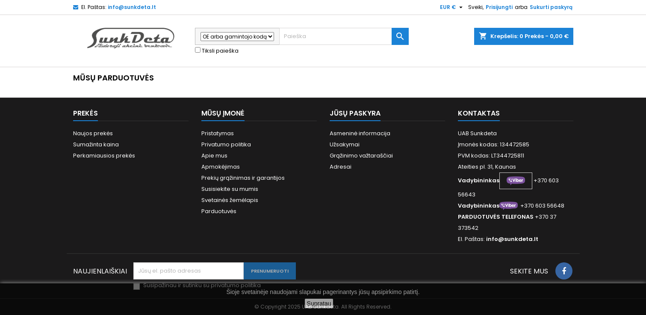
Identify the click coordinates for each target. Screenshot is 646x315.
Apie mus (214, 156)
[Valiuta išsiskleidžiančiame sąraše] (452, 7)
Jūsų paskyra (355, 113)
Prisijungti (499, 7)
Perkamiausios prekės (104, 156)
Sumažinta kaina (96, 144)
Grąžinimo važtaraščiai (361, 156)
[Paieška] (344, 36)
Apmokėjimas (220, 167)
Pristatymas (217, 133)
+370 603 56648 (542, 206)
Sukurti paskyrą (551, 7)
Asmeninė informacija (360, 133)
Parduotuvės (218, 211)
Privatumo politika (226, 144)
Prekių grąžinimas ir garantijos (243, 178)
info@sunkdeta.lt (132, 7)
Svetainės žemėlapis (229, 200)
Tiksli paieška (217, 51)
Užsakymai (345, 144)
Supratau (319, 303)
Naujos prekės (93, 133)
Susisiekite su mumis (229, 189)
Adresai (340, 167)
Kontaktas (479, 113)
